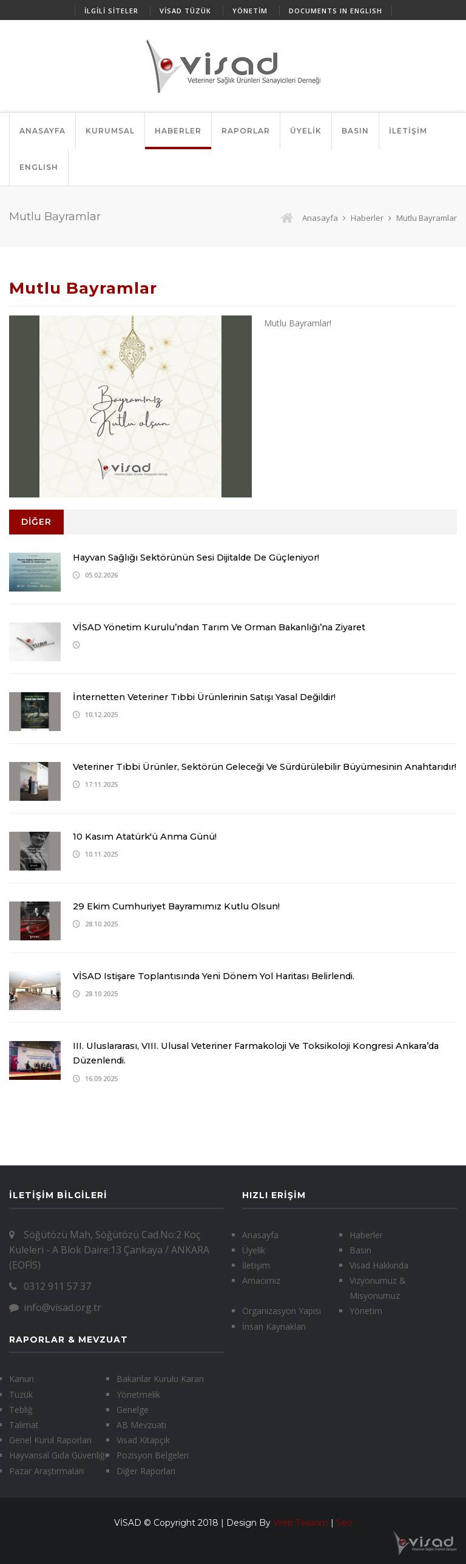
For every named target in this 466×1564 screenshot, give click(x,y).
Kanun (21, 1378)
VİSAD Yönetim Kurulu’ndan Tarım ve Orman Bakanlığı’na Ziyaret (228, 627)
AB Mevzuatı (141, 1425)
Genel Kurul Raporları (50, 1440)
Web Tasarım (300, 1522)
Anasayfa (309, 217)
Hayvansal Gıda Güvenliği (58, 1455)
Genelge (132, 1409)
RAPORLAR (245, 130)
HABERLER (178, 130)
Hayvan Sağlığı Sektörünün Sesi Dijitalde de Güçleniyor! (203, 557)
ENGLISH (38, 167)
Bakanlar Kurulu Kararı (160, 1378)
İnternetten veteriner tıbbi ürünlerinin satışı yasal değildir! (213, 697)
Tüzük (21, 1394)
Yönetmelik (138, 1394)
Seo (344, 1522)
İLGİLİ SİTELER (111, 10)
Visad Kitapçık (143, 1440)
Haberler (367, 217)
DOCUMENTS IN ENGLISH (335, 10)
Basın (360, 1250)
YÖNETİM (250, 10)
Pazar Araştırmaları (46, 1471)
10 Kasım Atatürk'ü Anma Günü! (148, 836)
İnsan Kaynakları (274, 1326)
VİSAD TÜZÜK (185, 10)
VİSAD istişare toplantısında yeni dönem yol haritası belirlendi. (223, 976)
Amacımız (261, 1280)
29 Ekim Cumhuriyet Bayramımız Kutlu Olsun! (182, 906)
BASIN (355, 130)
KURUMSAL (110, 130)
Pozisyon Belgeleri (152, 1455)
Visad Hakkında (379, 1265)
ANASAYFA (42, 130)
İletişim (256, 1265)
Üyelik (253, 1250)
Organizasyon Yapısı (281, 1310)
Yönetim (366, 1310)
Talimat (24, 1425)
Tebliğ (21, 1409)
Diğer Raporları (145, 1471)
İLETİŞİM (408, 130)
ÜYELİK (306, 130)
